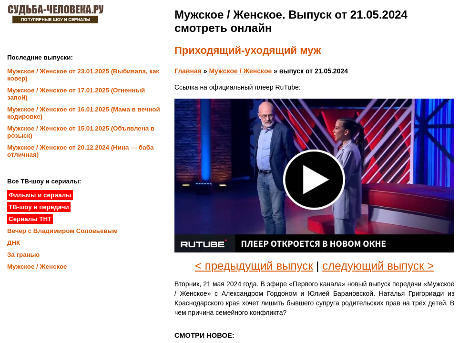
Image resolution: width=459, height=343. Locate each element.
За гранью (23, 254)
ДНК (13, 242)
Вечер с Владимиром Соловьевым (62, 230)
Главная (188, 71)
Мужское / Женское (240, 71)
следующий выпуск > (378, 265)
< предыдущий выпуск (254, 265)
